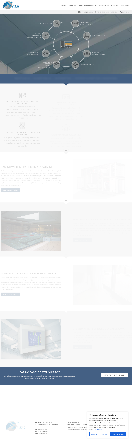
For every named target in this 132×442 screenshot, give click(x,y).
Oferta (73, 5)
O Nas (64, 5)
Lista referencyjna (88, 5)
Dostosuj (94, 434)
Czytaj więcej (98, 429)
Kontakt (125, 5)
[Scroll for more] (66, 150)
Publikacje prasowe (108, 5)
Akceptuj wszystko (118, 434)
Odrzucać (104, 434)
